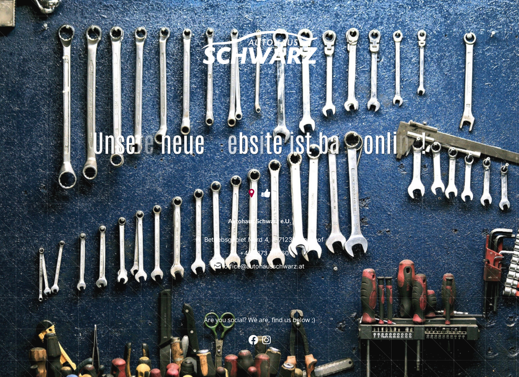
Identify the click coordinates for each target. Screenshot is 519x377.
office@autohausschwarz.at (264, 266)
